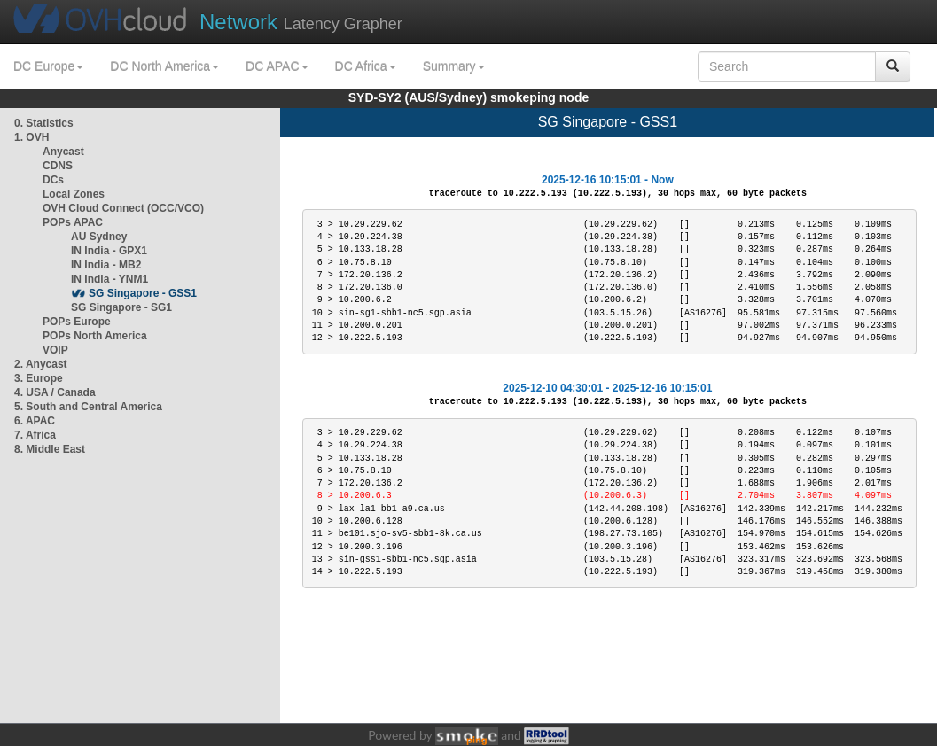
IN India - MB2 (106, 265)
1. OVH (31, 137)
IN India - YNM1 (109, 279)
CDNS (58, 165)
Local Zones (74, 194)
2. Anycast (40, 364)
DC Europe (48, 66)
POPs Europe (77, 321)
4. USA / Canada (55, 392)
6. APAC (34, 421)
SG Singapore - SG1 (121, 307)
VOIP (55, 350)
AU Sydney (99, 236)
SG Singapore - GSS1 (143, 293)
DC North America (164, 66)
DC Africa (365, 66)
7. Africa (35, 435)
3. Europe (38, 378)
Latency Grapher (300, 22)
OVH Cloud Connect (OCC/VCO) (123, 208)
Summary (454, 66)
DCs (53, 180)
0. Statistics (44, 123)
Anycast (63, 151)
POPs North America (95, 336)
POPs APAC (73, 222)
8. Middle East (49, 449)
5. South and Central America (88, 406)
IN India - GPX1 (109, 251)
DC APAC (277, 66)
